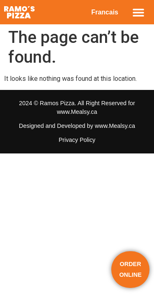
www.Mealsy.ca (77, 111)
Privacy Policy (77, 140)
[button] (138, 12)
